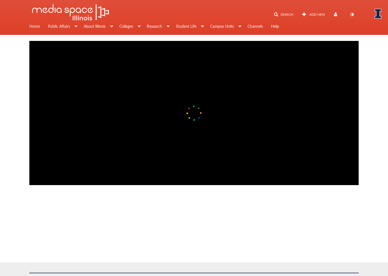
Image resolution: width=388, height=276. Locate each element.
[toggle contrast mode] (352, 14)
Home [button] (34, 26)
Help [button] (275, 26)
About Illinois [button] (95, 26)
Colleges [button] (126, 26)
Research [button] (154, 26)
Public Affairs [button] (59, 26)
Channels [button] (255, 26)
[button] (283, 14)
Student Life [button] (186, 26)
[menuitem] (38, 27)
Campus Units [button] (222, 26)
